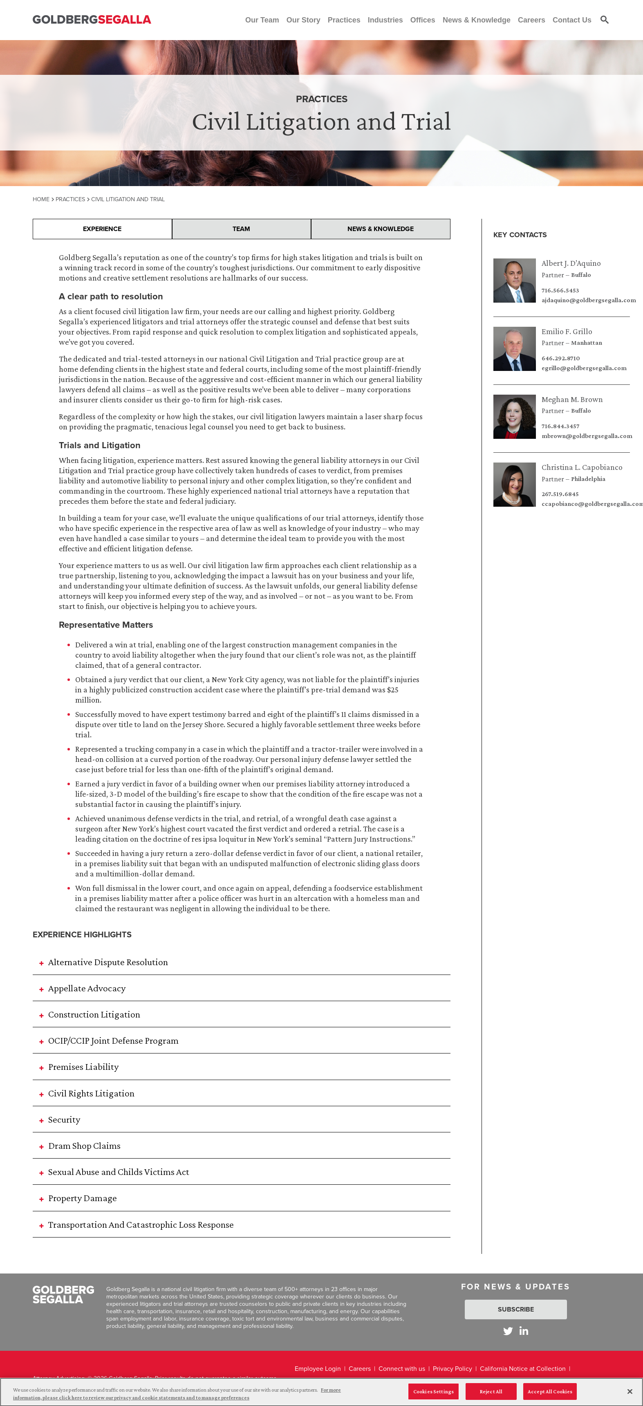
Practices (70, 199)
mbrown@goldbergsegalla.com (587, 436)
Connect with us (402, 1368)
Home (41, 199)
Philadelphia (588, 479)
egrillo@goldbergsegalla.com (584, 368)
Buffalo (581, 275)
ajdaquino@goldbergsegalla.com (589, 300)
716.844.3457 (561, 426)
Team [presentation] (241, 229)
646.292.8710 (561, 358)
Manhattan (586, 342)
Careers (360, 1368)
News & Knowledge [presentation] (380, 229)
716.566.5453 (560, 290)
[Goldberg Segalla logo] (92, 20)
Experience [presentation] (102, 229)
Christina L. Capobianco (582, 467)
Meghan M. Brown (572, 399)
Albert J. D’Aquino (571, 262)
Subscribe (516, 1309)
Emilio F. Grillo (567, 331)
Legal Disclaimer (318, 1385)
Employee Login (318, 1368)
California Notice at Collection (523, 1368)
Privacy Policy (452, 1368)
